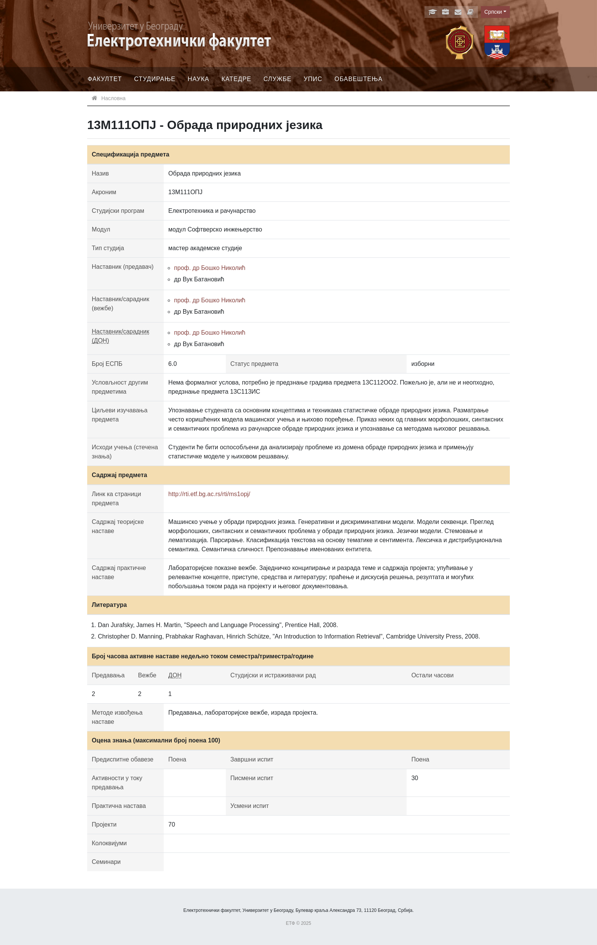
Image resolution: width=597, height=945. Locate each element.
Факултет (105, 79)
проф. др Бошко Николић (209, 268)
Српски (493, 12)
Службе (277, 79)
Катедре (236, 79)
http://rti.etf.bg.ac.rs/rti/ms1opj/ (209, 494)
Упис (313, 79)
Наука (198, 79)
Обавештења (358, 79)
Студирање (155, 79)
